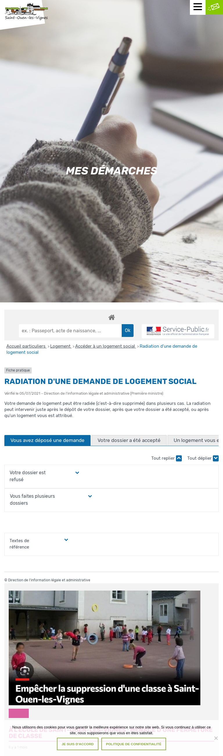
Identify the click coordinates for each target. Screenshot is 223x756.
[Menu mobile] (198, 7)
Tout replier (166, 458)
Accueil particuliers (26, 346)
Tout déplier (203, 458)
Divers (19, 713)
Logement (61, 346)
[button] (39, 476)
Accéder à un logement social (105, 346)
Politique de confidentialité (133, 744)
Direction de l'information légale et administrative (49, 580)
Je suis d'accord (78, 744)
